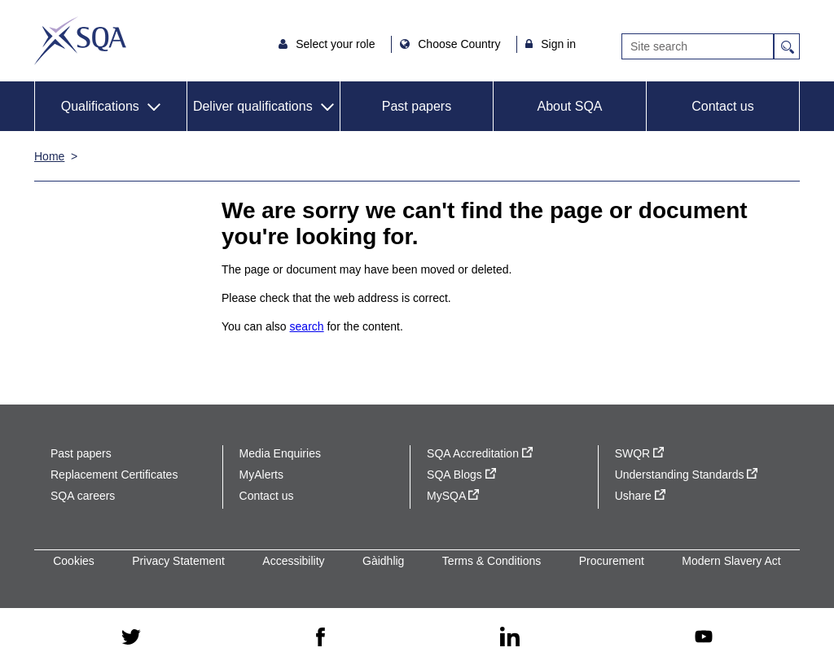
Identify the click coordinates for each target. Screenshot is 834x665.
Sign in (558, 43)
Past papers (416, 106)
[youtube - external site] (704, 636)
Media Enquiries (280, 453)
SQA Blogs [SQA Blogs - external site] (461, 474)
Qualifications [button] (100, 106)
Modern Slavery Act (731, 560)
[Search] (697, 46)
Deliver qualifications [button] (253, 106)
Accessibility (293, 560)
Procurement (611, 560)
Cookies (73, 560)
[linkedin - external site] (510, 636)
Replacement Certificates (114, 474)
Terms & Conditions (491, 560)
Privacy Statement (178, 560)
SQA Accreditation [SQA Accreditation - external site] (480, 453)
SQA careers (82, 495)
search (307, 326)
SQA (80, 40)
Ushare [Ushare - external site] (640, 495)
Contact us (722, 106)
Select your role (337, 43)
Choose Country (460, 43)
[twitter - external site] (131, 637)
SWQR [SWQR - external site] (639, 453)
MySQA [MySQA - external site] (453, 495)
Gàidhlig (383, 560)
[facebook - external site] (320, 637)
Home (49, 156)
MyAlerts (261, 474)
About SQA (569, 106)
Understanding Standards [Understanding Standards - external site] (686, 474)
